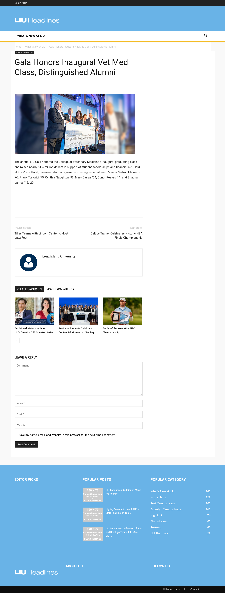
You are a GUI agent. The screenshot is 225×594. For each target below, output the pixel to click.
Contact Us (196, 590)
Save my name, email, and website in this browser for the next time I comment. (67, 436)
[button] (206, 36)
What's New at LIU (35, 47)
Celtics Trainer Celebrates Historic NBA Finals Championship (117, 236)
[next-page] (23, 341)
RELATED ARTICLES (29, 290)
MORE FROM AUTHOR (60, 290)
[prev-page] (17, 341)
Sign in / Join (21, 2)
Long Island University (59, 257)
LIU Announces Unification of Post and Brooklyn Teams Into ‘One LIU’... (124, 533)
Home (18, 47)
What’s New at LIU (31, 36)
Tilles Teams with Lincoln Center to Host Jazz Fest (41, 236)
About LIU (180, 590)
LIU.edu (167, 590)
